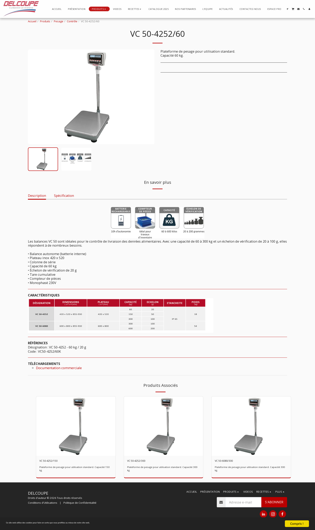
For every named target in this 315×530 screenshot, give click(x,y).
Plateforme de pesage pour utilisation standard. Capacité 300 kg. (162, 469)
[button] (135, 9)
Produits (45, 21)
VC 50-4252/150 (51, 461)
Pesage (58, 21)
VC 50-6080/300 (226, 461)
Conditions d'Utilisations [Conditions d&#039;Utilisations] (42, 504)
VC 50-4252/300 (139, 461)
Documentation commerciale (59, 368)
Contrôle (72, 21)
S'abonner (274, 503)
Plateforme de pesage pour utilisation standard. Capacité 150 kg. (74, 469)
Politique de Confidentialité (79, 504)
